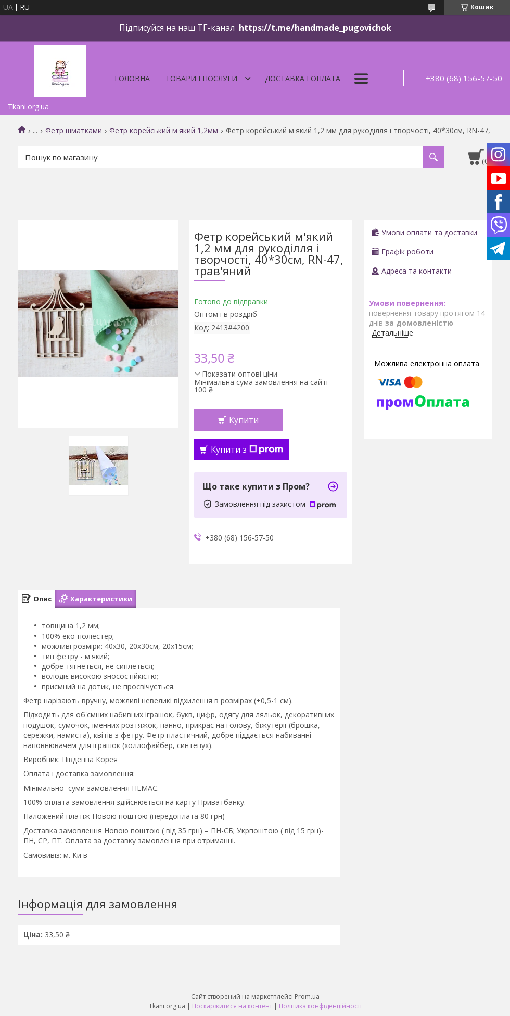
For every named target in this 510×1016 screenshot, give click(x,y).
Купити (244, 420)
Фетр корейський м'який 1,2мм (163, 130)
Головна (132, 78)
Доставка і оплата (302, 78)
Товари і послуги (201, 78)
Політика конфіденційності (320, 1005)
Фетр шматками (73, 130)
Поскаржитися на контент (232, 1005)
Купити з (247, 449)
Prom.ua (307, 996)
